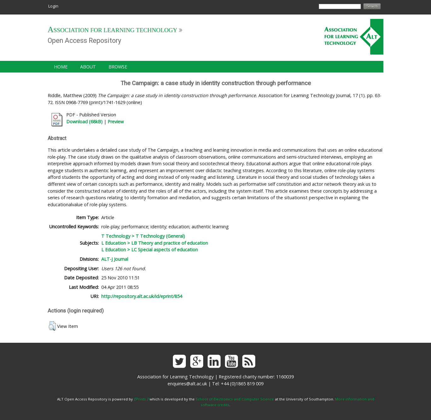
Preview (116, 122)
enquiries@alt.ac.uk (187, 384)
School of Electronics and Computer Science (235, 399)
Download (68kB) (84, 122)
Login (53, 6)
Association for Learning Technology (112, 30)
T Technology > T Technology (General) (143, 236)
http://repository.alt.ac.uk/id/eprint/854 (141, 296)
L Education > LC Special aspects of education (149, 250)
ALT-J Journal (114, 259)
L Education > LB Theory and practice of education (154, 243)
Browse (118, 67)
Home (61, 67)
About (88, 67)
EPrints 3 (141, 399)
